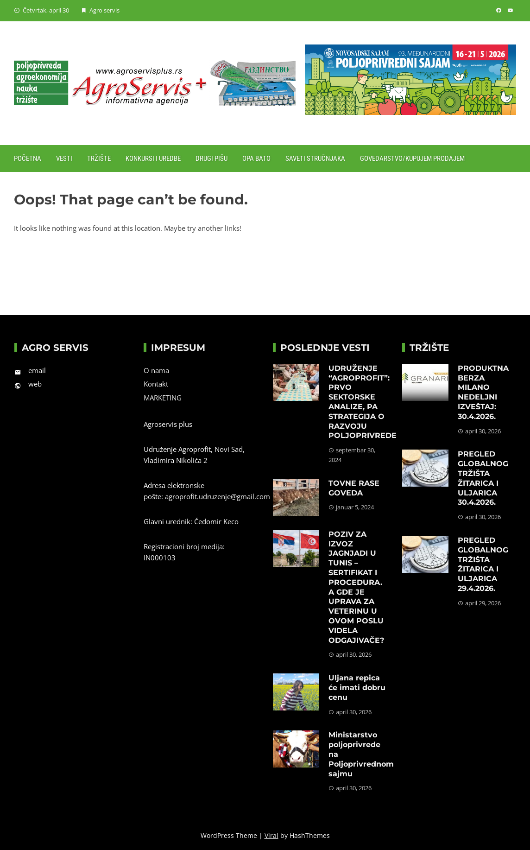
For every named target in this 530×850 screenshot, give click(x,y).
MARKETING (163, 397)
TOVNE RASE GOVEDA (353, 488)
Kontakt (156, 383)
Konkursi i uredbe (153, 158)
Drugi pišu (211, 158)
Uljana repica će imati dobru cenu (356, 687)
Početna (27, 158)
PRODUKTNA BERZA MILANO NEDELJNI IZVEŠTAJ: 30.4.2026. (483, 392)
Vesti (64, 158)
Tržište (99, 158)
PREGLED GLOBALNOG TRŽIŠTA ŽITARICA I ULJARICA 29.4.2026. (483, 564)
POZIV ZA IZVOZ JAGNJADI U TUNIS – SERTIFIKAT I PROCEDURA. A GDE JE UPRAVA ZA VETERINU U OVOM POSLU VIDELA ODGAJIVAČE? (356, 587)
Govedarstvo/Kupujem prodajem (412, 158)
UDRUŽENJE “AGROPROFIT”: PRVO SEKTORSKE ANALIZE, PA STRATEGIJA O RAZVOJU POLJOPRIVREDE (362, 402)
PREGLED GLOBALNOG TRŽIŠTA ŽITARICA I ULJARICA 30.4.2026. (483, 478)
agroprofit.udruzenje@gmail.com (217, 496)
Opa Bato (256, 158)
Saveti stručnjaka (315, 158)
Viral (271, 835)
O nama (156, 370)
